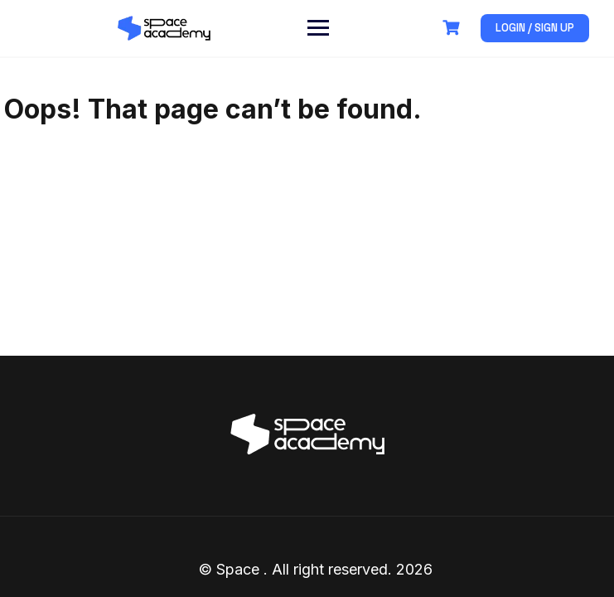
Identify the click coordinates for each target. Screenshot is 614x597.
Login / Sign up (535, 28)
